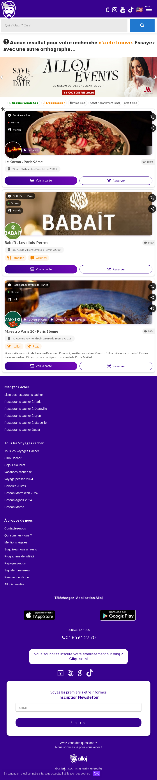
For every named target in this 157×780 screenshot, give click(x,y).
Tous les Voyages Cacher (21, 451)
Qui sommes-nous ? (18, 535)
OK (96, 773)
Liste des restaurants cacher (23, 394)
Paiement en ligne (16, 577)
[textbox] (64, 25)
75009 (53, 169)
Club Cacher (12, 458)
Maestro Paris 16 (20, 331)
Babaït (11, 242)
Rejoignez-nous (15, 563)
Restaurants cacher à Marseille (25, 422)
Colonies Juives (15, 486)
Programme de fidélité (19, 556)
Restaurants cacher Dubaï (22, 429)
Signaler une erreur (17, 570)
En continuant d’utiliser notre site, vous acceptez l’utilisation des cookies (47, 773)
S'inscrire (78, 722)
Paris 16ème (47, 331)
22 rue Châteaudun (23, 169)
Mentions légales (15, 542)
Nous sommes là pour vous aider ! (78, 747)
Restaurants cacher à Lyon (22, 415)
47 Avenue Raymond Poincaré (30, 338)
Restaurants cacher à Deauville (25, 408)
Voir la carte (41, 180)
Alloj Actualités (14, 584)
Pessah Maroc (14, 507)
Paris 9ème (33, 161)
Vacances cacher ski (18, 472)
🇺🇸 (139, 9)
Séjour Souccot (14, 465)
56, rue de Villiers (23, 249)
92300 (56, 249)
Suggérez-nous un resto (20, 549)
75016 (67, 338)
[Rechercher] (142, 25)
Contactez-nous (15, 528)
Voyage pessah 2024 (18, 479)
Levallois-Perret (33, 242)
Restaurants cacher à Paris (22, 401)
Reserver (116, 180)
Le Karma (13, 161)
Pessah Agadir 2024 (18, 500)
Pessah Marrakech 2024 (21, 493)
